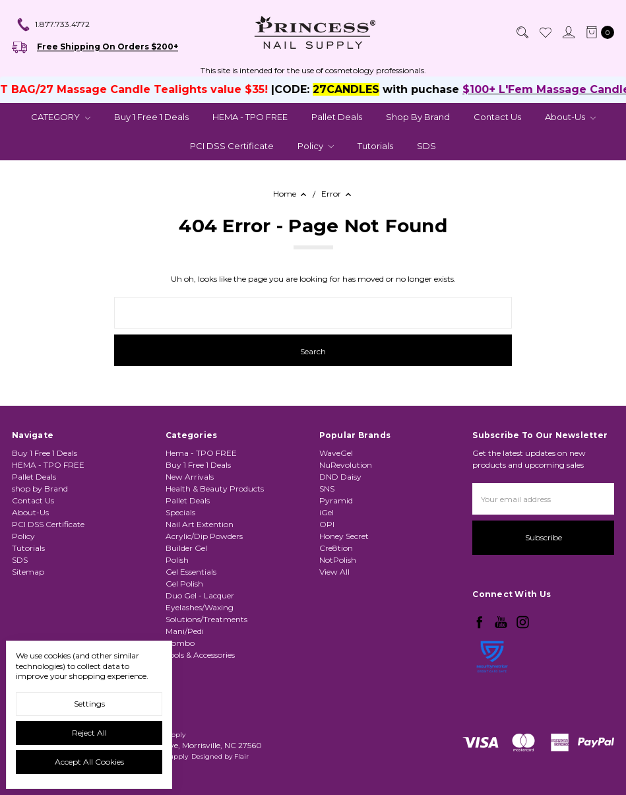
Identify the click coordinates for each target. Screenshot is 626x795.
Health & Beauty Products (215, 488)
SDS (426, 146)
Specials (180, 512)
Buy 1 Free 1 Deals (151, 116)
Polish (177, 560)
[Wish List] (544, 32)
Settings (89, 704)
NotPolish (337, 560)
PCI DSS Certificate (232, 146)
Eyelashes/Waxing (200, 607)
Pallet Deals (336, 116)
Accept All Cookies (89, 762)
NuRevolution (345, 465)
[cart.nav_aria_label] (597, 32)
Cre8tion (336, 548)
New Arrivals (190, 477)
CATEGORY (60, 116)
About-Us (570, 116)
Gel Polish (184, 583)
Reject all (89, 733)
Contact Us (497, 116)
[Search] (521, 32)
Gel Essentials (191, 572)
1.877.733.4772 (53, 25)
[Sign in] (568, 32)
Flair (241, 756)
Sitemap (28, 572)
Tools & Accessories (200, 655)
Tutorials (375, 146)
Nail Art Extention (200, 524)
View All (334, 572)
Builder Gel (186, 548)
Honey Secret (344, 536)
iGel (326, 512)
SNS (326, 488)
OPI (326, 524)
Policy (315, 146)
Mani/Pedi (185, 631)
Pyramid (336, 500)
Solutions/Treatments (206, 619)
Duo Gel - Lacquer (200, 595)
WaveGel (336, 453)
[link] (492, 691)
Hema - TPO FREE (201, 453)
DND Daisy (340, 477)
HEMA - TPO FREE (250, 116)
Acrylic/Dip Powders (204, 536)
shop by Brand (418, 116)
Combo (180, 643)
